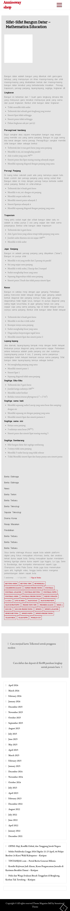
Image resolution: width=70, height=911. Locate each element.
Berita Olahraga (11, 477)
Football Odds (11, 596)
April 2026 (13, 685)
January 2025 (14, 766)
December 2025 (15, 706)
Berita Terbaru (10, 500)
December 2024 (15, 771)
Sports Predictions (44, 613)
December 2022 (15, 803)
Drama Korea (10, 518)
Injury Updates (50, 596)
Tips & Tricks (36, 577)
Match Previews (12, 605)
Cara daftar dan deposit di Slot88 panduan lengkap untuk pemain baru (37, 665)
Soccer (8, 609)
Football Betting (32, 592)
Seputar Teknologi (12, 512)
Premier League (46, 605)
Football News (50, 592)
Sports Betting (12, 613)
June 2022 (13, 820)
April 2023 (13, 793)
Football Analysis (13, 592)
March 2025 (13, 755)
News (6, 488)
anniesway (9, 577)
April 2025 (13, 749)
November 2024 (15, 776)
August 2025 (14, 728)
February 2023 (14, 798)
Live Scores (20, 601)
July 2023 (12, 787)
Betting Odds (11, 584)
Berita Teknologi (11, 506)
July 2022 (12, 814)
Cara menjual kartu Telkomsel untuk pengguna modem (32, 645)
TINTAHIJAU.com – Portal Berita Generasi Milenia (32, 860)
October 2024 (14, 782)
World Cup (36, 618)
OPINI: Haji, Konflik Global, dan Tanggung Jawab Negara (34, 846)
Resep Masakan (11, 524)
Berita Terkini (10, 494)
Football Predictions (31, 596)
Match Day (32, 601)
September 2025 (15, 722)
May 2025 (12, 744)
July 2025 (12, 733)
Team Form (10, 618)
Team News (23, 618)
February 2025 (14, 760)
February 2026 (14, 696)
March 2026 (13, 690)
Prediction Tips (29, 605)
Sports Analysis (51, 609)
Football (49, 588)
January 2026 (14, 701)
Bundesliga (39, 584)
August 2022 (14, 809)
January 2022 (14, 830)
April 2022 (13, 825)
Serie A (60, 605)
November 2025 (15, 712)
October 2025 (14, 717)
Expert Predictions (33, 588)
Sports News (27, 613)
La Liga (8, 601)
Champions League (13, 588)
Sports (39, 609)
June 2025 (13, 739)
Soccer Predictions (23, 609)
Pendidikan (9, 530)
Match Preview (47, 601)
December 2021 (15, 836)
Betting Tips (25, 584)
